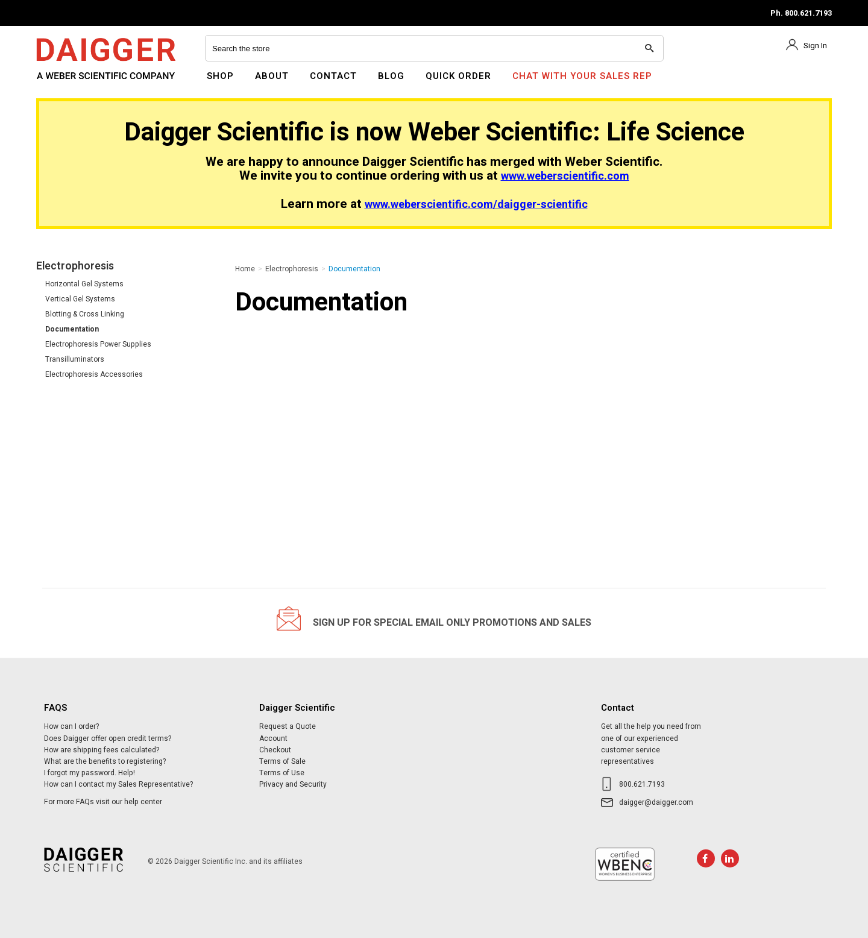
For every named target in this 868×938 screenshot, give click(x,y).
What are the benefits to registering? (105, 761)
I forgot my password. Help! (89, 772)
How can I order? (71, 726)
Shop (220, 76)
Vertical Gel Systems (80, 299)
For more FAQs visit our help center (103, 801)
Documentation (72, 329)
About (272, 76)
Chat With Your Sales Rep (582, 76)
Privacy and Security (293, 784)
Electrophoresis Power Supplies (98, 344)
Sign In (815, 45)
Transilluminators (74, 359)
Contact (333, 76)
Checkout (275, 749)
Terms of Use (281, 772)
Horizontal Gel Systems (84, 284)
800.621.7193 (642, 784)
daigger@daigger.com (656, 802)
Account (273, 738)
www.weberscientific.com (565, 176)
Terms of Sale (282, 761)
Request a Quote (287, 726)
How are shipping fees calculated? (101, 749)
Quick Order (458, 76)
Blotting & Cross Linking (84, 314)
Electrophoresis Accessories (94, 374)
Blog (391, 76)
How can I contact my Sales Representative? (118, 784)
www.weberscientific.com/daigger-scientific (476, 205)
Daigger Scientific (69, 83)
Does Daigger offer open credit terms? (107, 738)
